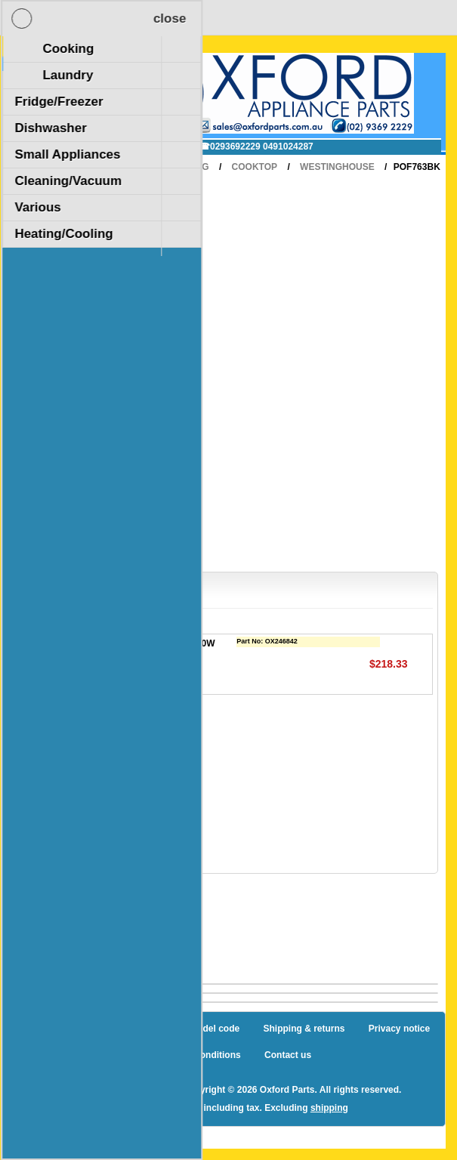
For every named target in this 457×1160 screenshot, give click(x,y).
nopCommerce (140, 1089)
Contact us (287, 1055)
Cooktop (254, 167)
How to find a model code (184, 1028)
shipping (329, 1108)
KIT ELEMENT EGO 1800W (157, 643)
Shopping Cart (71, 70)
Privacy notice (399, 1028)
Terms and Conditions (193, 1055)
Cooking (186, 167)
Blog (37, 1028)
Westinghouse (337, 167)
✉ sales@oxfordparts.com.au (113, 146)
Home (129, 167)
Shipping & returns (304, 1028)
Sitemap (89, 1028)
